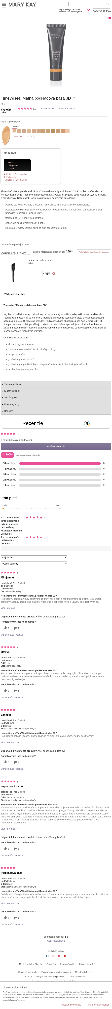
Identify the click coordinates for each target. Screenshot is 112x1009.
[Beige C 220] (63, 131)
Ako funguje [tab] (10, 397)
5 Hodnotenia (47, 108)
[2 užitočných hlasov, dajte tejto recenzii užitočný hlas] (6, 849)
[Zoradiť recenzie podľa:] (34, 557)
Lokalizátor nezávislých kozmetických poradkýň (43, 976)
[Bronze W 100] (53, 131)
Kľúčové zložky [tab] (12, 391)
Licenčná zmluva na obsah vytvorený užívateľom (54, 981)
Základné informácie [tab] (14, 294)
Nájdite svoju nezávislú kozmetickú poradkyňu (70, 10)
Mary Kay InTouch (83, 972)
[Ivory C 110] (67, 131)
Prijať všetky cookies (98, 1004)
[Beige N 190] (48, 131)
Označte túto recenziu (12, 634)
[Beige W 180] (43, 131)
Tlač (109, 18)
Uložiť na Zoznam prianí (16, 174)
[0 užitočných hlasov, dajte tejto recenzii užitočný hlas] (6, 628)
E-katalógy (51, 964)
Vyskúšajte (11, 177)
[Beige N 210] (58, 131)
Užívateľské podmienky (27, 972)
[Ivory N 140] (56, 54)
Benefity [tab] (8, 411)
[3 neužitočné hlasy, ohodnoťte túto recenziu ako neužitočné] (16, 691)
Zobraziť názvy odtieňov (22, 136)
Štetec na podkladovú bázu (39, 262)
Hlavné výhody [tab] (12, 404)
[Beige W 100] (19, 131)
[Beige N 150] (39, 131)
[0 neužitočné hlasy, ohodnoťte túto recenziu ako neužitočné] (16, 628)
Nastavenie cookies (71, 1004)
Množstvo (10, 152)
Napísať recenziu (67, 108)
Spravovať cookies (68, 964)
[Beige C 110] (34, 131)
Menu (4, 4)
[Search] (89, 4)
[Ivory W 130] (29, 131)
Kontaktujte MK (86, 964)
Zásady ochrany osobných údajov (56, 972)
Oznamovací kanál (77, 976)
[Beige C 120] (24, 131)
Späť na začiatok (56, 940)
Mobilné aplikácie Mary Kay (31, 964)
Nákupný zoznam (101, 11)
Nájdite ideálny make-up (17, 180)
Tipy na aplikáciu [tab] (13, 384)
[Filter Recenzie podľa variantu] (34, 564)
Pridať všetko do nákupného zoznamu (94, 252)
